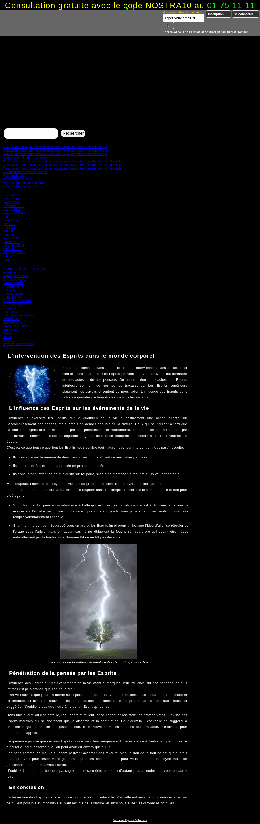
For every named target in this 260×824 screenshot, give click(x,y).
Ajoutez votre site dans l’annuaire (25, 158)
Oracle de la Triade (16, 326)
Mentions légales (14, 175)
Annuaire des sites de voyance (24, 269)
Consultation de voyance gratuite (25, 172)
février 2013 (11, 199)
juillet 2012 (10, 220)
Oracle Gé (10, 330)
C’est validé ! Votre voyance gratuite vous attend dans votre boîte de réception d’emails (62, 161)
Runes (7, 337)
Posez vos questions (17, 179)
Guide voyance (13, 283)
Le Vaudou (10, 308)
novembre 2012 (13, 206)
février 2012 (11, 238)
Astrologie (9, 272)
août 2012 (9, 217)
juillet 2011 (10, 260)
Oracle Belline (12, 322)
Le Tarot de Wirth (14, 305)
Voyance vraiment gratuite (20, 186)
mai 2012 (9, 227)
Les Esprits (10, 312)
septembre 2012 (14, 213)
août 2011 (9, 256)
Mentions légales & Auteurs (130, 820)
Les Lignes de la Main (18, 315)
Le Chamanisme (14, 294)
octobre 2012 (12, 210)
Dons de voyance (15, 279)
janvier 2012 (11, 242)
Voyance (9, 340)
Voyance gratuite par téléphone (24, 183)
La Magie (9, 290)
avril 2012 (9, 231)
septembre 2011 (14, 253)
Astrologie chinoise (16, 276)
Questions (10, 333)
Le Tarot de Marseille (17, 301)
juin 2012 (9, 224)
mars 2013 (10, 195)
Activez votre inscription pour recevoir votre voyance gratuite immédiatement (55, 147)
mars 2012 (10, 235)
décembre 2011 (13, 245)
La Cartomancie (14, 287)
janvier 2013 (11, 202)
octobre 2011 (12, 249)
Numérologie (11, 319)
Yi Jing (7, 348)
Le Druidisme (12, 297)
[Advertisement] (130, 88)
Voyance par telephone (18, 344)
